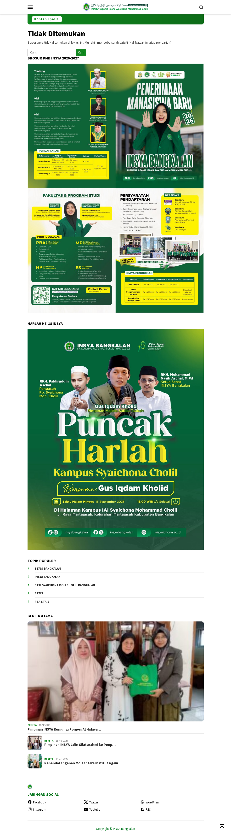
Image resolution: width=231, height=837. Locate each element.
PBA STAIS (42, 602)
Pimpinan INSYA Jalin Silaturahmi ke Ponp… (80, 745)
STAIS (39, 593)
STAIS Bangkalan (48, 569)
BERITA (32, 725)
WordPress (149, 802)
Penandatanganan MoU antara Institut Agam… (82, 763)
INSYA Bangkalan (48, 577)
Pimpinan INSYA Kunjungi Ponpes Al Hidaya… (64, 729)
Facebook (37, 802)
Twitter (91, 802)
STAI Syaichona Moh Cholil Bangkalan (65, 585)
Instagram (37, 810)
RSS (145, 810)
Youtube (92, 810)
